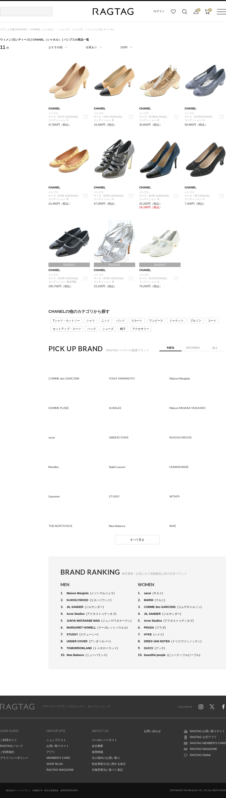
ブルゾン (195, 320)
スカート (136, 320)
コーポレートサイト (104, 740)
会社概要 (97, 746)
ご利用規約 (7, 752)
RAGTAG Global (200, 755)
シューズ (108, 328)
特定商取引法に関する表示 (109, 763)
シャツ (90, 320)
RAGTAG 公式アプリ (203, 737)
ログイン (159, 11)
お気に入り (173, 11)
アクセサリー (140, 328)
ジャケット (177, 320)
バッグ (91, 328)
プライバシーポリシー (14, 757)
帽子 (123, 328)
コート (212, 320)
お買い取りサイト (57, 746)
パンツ (120, 320)
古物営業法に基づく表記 (107, 769)
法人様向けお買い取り (106, 757)
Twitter (212, 706)
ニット (105, 320)
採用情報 (97, 752)
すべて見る (137, 539)
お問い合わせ (152, 731)
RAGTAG (17, 707)
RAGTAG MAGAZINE (60, 769)
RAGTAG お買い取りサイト (207, 731)
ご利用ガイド (8, 740)
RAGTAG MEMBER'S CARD (208, 743)
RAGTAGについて (11, 746)
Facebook (223, 706)
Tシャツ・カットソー (66, 320)
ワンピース (156, 320)
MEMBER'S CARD (58, 757)
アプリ (50, 752)
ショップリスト (56, 740)
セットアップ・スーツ (67, 328)
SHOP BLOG (54, 763)
